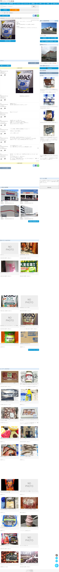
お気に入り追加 (5, 15)
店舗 (48, 3)
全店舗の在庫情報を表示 (33, 221)
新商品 (33, 3)
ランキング (26, 3)
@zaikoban (49, 68)
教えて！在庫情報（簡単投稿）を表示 (49, 41)
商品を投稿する (49, 73)
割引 (40, 3)
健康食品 (11, 12)
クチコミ (18, 3)
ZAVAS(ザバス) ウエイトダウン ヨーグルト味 (10, 18)
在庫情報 (11, 3)
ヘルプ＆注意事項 (29, 570)
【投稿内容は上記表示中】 (24, 96)
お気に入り (55, 3)
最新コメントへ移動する (5, 65)
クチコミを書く (34, 63)
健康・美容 (6, 12)
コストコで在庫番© (29, 571)
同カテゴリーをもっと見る (33, 349)
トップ (3, 3)
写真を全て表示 (8, 40)
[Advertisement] (19, 51)
